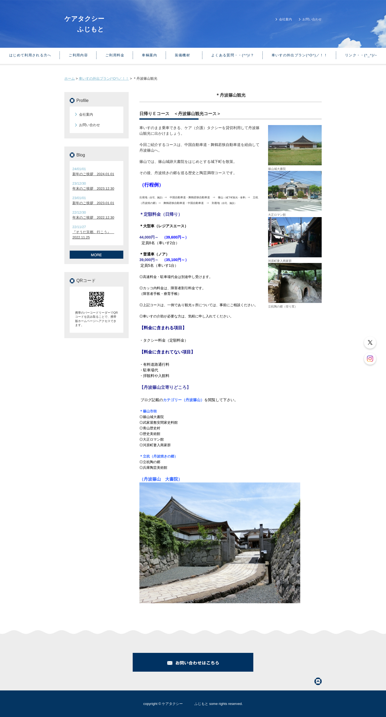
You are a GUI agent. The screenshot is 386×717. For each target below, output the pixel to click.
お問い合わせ (312, 19)
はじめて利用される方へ (30, 55)
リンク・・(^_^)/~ (361, 55)
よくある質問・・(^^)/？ (232, 55)
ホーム (69, 78)
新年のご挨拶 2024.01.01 (93, 174)
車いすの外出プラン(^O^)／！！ (300, 55)
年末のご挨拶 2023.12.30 (93, 188)
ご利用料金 (115, 55)
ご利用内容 (78, 55)
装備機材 (184, 55)
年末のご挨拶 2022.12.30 (93, 217)
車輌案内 (149, 55)
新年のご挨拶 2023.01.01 (93, 203)
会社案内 (285, 19)
